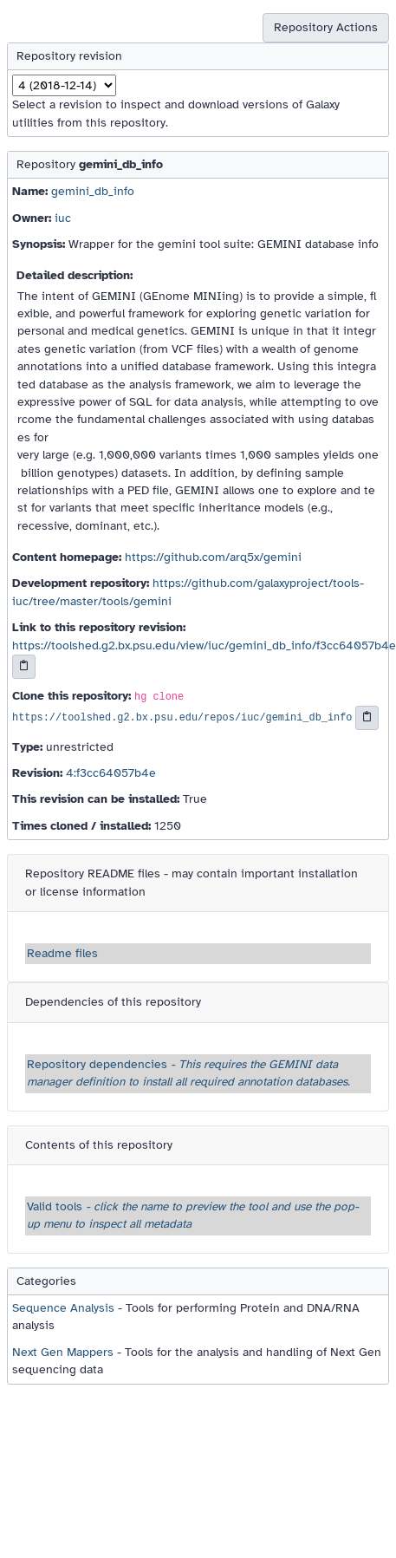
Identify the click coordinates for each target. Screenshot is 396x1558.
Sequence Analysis (63, 1308)
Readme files (62, 953)
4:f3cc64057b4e (111, 773)
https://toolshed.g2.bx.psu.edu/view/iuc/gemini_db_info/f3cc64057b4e (204, 645)
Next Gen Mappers (63, 1352)
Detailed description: (74, 275)
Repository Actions (326, 27)
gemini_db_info (92, 191)
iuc (63, 218)
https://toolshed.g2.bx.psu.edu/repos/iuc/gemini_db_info (182, 718)
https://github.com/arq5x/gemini (213, 557)
